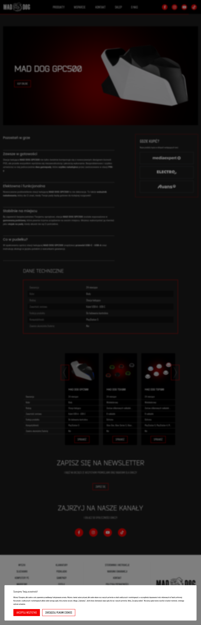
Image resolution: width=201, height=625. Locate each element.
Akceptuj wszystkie (26, 612)
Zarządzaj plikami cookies (58, 612)
